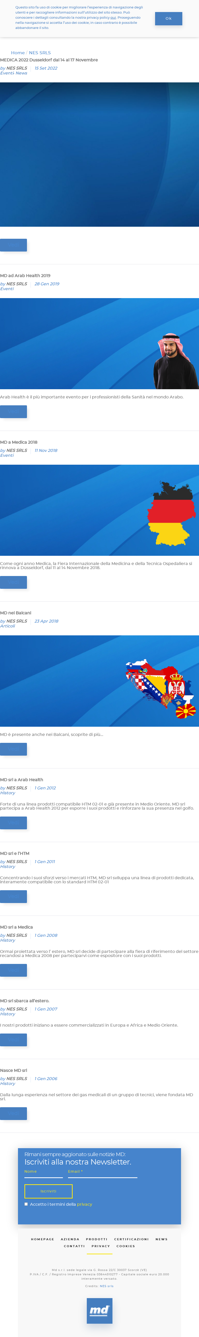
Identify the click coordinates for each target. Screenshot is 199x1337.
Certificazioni (131, 1239)
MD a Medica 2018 (18, 442)
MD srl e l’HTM (14, 854)
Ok (169, 18)
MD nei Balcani (15, 613)
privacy (84, 1204)
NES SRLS (16, 68)
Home (18, 53)
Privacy (101, 1246)
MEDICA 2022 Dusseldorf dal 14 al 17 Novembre (49, 60)
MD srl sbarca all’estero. (24, 1001)
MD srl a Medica (16, 927)
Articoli (7, 626)
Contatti (74, 1246)
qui (113, 17)
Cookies (126, 1246)
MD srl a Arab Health (21, 780)
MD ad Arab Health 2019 (25, 276)
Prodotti (97, 1239)
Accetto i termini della (61, 1204)
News (21, 73)
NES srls (107, 1286)
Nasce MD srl (13, 1071)
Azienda (70, 1239)
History (7, 793)
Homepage (42, 1239)
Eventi (6, 73)
